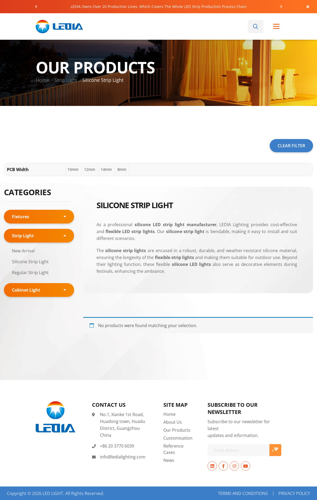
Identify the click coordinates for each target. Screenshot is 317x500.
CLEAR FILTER (291, 146)
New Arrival (23, 250)
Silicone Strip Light (30, 261)
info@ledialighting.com (122, 456)
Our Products (176, 430)
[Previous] (36, 7)
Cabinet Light (26, 290)
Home (42, 80)
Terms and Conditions (243, 493)
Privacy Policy (294, 493)
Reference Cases (173, 449)
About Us (172, 422)
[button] (73, 169)
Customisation (177, 438)
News (168, 460)
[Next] (282, 7)
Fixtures (20, 217)
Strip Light (65, 80)
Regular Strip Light (30, 272)
